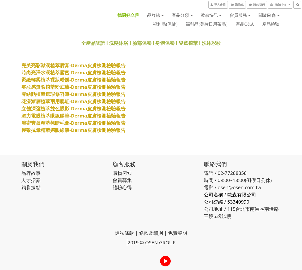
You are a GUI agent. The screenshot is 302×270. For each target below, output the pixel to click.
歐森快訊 (211, 15)
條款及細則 (151, 233)
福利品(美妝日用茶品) (206, 24)
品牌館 (155, 15)
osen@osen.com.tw (239, 187)
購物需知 (122, 173)
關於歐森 (269, 15)
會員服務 (240, 15)
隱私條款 (124, 233)
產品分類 (182, 15)
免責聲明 (177, 233)
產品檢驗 (270, 24)
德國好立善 (128, 15)
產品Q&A (245, 24)
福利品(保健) (165, 24)
